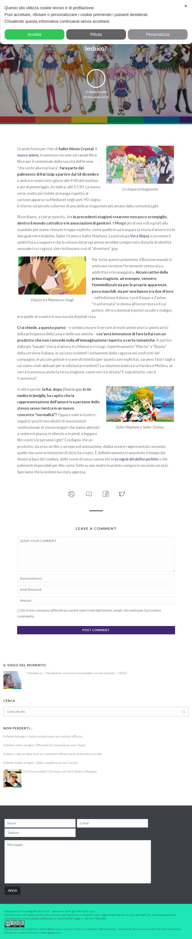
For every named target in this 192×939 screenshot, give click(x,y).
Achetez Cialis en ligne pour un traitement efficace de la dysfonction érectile (52, 754)
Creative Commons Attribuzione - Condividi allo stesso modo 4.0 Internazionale (126, 929)
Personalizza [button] (157, 34)
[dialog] (96, 22)
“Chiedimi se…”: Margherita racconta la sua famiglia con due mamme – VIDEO (76, 673)
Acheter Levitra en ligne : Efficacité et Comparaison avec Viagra (44, 745)
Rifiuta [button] (96, 34)
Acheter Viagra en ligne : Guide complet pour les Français (40, 762)
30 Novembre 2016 (96, 97)
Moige (120, 223)
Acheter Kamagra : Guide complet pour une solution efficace (42, 736)
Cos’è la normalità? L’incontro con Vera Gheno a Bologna (60, 771)
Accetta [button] (34, 34)
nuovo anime (28, 155)
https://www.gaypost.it (46, 932)
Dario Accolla (98, 92)
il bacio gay (72, 389)
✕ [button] (185, 6)
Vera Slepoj (139, 236)
